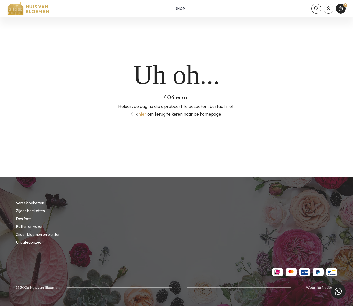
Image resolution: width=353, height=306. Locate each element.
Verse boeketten (30, 202)
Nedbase (329, 287)
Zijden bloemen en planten (38, 234)
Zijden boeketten (30, 210)
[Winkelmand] (341, 9)
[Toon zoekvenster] (316, 9)
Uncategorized (28, 242)
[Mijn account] (328, 9)
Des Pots (23, 218)
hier (142, 114)
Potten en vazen (29, 226)
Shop (180, 9)
